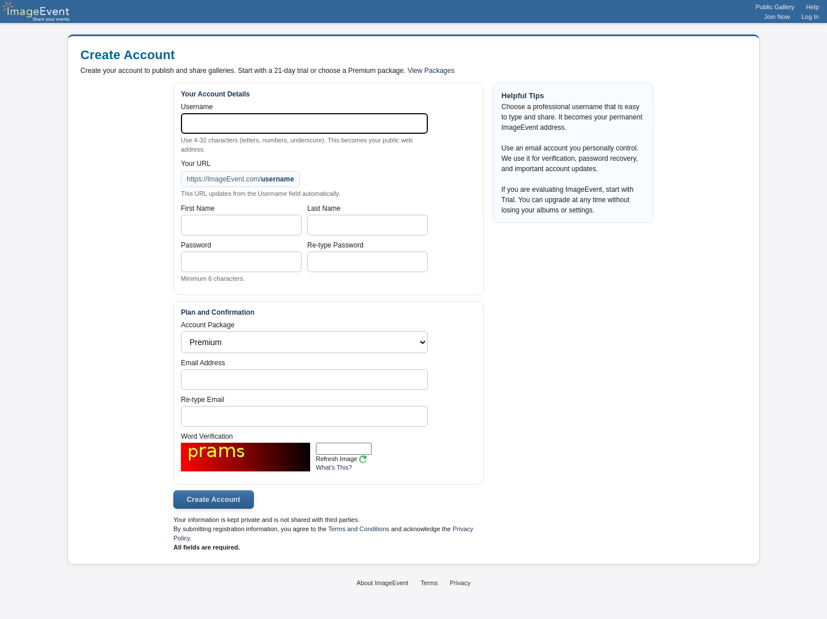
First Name (198, 208)
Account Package (207, 325)
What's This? (334, 467)
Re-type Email (202, 400)
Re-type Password (335, 245)
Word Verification (207, 436)
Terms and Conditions (358, 528)
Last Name (324, 208)
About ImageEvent (383, 582)
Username (196, 107)
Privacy (460, 582)
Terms (429, 582)
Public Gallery (775, 6)
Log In (810, 16)
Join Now (777, 16)
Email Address (203, 363)
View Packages (431, 71)
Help (812, 6)
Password (196, 245)
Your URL (196, 164)
